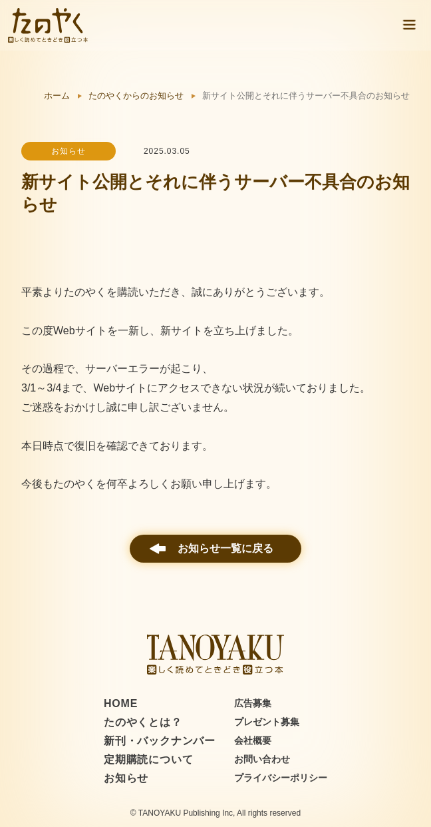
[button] (409, 25)
